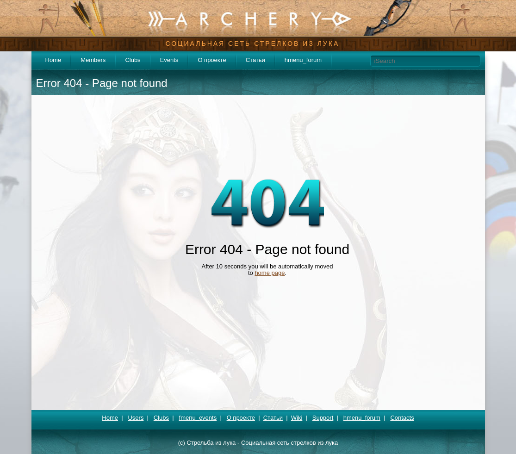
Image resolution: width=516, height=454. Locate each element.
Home (53, 59)
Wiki (297, 417)
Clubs (132, 59)
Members (93, 59)
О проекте (212, 59)
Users (135, 417)
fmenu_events (198, 417)
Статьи (255, 59)
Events (169, 59)
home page (270, 272)
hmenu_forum (303, 59)
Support (323, 417)
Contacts (402, 417)
